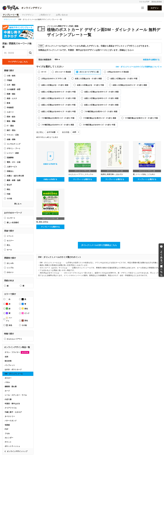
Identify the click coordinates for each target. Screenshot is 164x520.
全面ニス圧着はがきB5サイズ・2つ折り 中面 (58, 105)
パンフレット (10, 365)
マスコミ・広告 (13, 135)
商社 (8, 189)
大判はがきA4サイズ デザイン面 (53, 79)
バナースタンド (11, 421)
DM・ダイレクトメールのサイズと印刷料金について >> (139, 67)
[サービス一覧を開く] (142, 8)
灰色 (9, 325)
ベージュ (9, 319)
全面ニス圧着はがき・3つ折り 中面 (90, 85)
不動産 (9, 80)
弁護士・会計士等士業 (15, 176)
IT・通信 (10, 126)
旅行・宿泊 (11, 130)
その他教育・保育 (13, 89)
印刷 (8, 194)
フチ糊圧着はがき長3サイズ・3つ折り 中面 (141, 118)
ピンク (26, 313)
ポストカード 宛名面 (63, 72)
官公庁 (9, 185)
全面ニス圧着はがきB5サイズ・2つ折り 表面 (101, 98)
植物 (56, 59)
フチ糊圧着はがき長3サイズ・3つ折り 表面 (99, 118)
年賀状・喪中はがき (12, 404)
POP (6, 429)
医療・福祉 (11, 94)
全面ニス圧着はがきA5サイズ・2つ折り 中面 (58, 98)
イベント (10, 236)
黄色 (25, 308)
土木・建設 (11, 85)
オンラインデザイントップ (17, 451)
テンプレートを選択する (82, 179)
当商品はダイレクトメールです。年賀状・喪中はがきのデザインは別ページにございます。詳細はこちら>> (86, 50)
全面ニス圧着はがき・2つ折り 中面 (123, 79)
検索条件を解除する (151, 60)
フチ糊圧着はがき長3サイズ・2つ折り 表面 (100, 112)
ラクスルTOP (144, 2)
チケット (8, 442)
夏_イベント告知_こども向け (144, 174)
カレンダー (9, 438)
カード (7, 391)
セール (9, 250)
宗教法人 (10, 171)
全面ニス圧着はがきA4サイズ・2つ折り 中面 (58, 92)
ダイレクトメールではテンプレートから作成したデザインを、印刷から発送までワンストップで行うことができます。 (94, 45)
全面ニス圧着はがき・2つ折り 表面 (88, 79)
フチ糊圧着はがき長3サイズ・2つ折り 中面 (57, 118)
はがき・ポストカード (13, 369)
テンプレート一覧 (11, 15)
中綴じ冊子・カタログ (13, 412)
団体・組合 (11, 117)
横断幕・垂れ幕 (11, 387)
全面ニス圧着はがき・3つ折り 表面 (54, 85)
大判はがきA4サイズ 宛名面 (118, 72)
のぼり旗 (8, 399)
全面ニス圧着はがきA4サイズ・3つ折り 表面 (101, 105)
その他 (9, 199)
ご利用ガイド (45, 15)
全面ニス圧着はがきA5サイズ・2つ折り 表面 (101, 92)
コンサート (11, 218)
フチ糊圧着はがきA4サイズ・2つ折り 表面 (57, 125)
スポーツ (10, 112)
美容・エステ (12, 98)
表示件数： (66, 132)
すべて (43, 72)
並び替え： (41, 132)
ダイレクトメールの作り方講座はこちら (99, 245)
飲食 (8, 103)
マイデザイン (28, 15)
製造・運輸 (11, 121)
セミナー (10, 241)
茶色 (25, 320)
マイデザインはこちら (18, 62)
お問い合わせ (62, 15)
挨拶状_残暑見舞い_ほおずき (112, 174)
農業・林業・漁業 (13, 180)
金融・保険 (11, 139)
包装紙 (7, 425)
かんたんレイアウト (14, 339)
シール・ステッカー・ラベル (16, 395)
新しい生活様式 (13, 223)
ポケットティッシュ (12, 446)
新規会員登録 (157, 2)
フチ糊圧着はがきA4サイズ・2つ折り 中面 (99, 125)
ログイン (155, 8)
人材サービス (12, 167)
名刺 (6, 357)
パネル (7, 382)
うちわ (7, 433)
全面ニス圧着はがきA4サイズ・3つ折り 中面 (58, 112)
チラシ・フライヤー (17, 352)
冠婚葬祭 (10, 158)
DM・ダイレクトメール (14, 374)
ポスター (8, 378)
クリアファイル (11, 408)
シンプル (10, 268)
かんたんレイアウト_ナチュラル (81, 174)
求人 (8, 245)
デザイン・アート (13, 149)
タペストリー (10, 416)
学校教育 (10, 108)
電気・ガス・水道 (13, 162)
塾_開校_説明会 (42, 222)
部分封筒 (8, 361)
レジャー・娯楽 (13, 153)
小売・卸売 (11, 76)
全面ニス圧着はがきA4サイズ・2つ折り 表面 (130, 85)
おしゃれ (10, 263)
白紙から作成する (50, 179)
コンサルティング (13, 144)
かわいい (10, 272)
